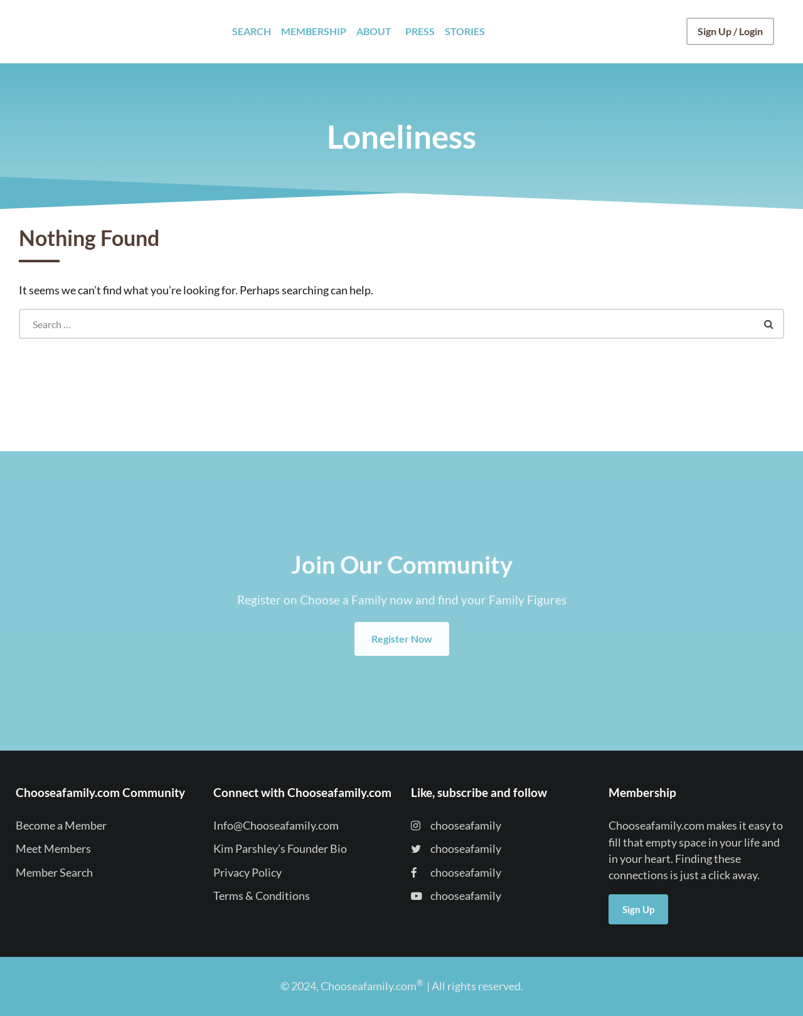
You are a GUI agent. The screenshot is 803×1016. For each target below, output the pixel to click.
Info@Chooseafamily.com (276, 825)
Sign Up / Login (730, 31)
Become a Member (61, 825)
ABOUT (373, 31)
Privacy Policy (247, 872)
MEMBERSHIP (313, 31)
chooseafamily (456, 825)
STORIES (465, 31)
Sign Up (638, 909)
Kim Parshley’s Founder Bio (280, 848)
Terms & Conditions (261, 895)
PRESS (420, 31)
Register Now (401, 656)
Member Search (54, 872)
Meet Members (53, 848)
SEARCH (251, 31)
